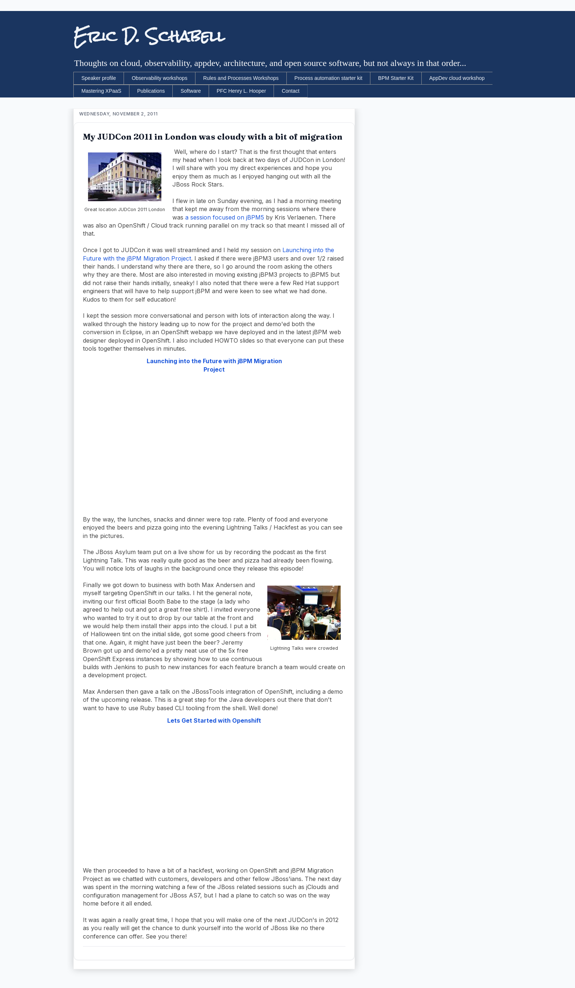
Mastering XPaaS (101, 91)
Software (190, 91)
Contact (290, 91)
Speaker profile (98, 78)
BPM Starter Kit (395, 78)
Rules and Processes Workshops (241, 78)
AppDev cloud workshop (457, 78)
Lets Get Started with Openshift (214, 720)
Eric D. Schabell (149, 36)
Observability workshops (159, 78)
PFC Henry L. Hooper (241, 91)
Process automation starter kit (328, 78)
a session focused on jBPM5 (224, 217)
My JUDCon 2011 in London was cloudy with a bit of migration (213, 137)
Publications (151, 91)
